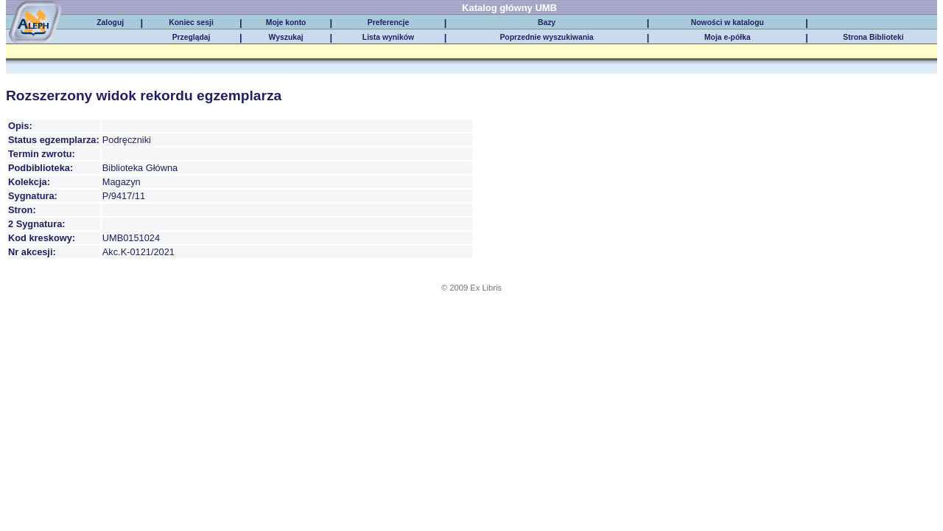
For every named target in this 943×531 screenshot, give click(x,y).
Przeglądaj (191, 37)
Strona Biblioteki (873, 37)
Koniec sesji (191, 22)
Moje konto (286, 22)
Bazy (546, 22)
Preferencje (388, 22)
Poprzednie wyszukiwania (546, 37)
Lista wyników (388, 37)
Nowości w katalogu (727, 22)
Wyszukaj (286, 37)
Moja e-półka (727, 37)
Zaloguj (110, 22)
